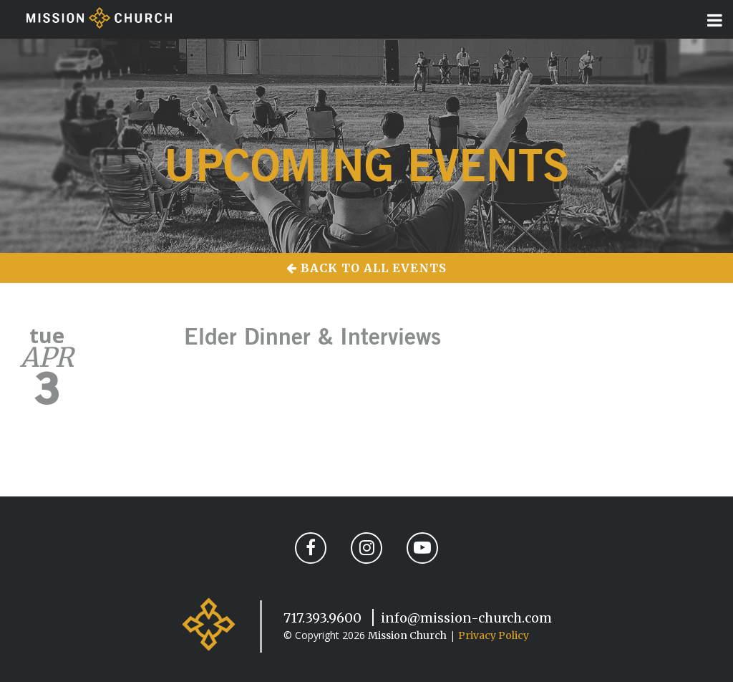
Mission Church (407, 635)
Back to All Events (366, 268)
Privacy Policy (493, 635)
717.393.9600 (322, 618)
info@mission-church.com (466, 618)
